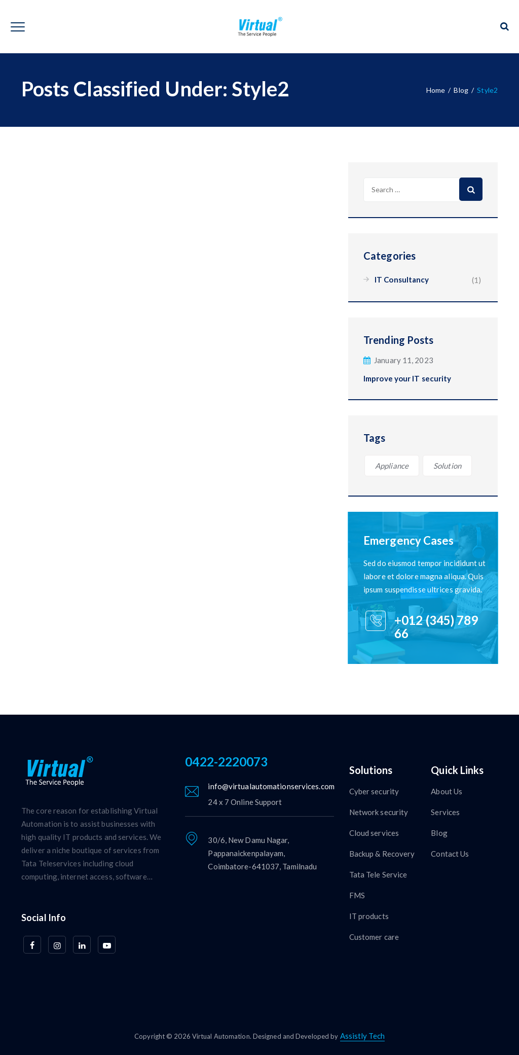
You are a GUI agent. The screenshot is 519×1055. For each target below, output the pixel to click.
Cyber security (374, 791)
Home (435, 90)
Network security (379, 812)
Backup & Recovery (382, 853)
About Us (446, 791)
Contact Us (450, 853)
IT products (369, 916)
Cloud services (374, 832)
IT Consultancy (402, 279)
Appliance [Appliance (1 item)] (392, 465)
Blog (439, 832)
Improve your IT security (407, 378)
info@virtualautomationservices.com (271, 786)
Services (445, 812)
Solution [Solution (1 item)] (447, 465)
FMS (357, 895)
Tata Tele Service (378, 874)
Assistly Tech (362, 1035)
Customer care (374, 936)
